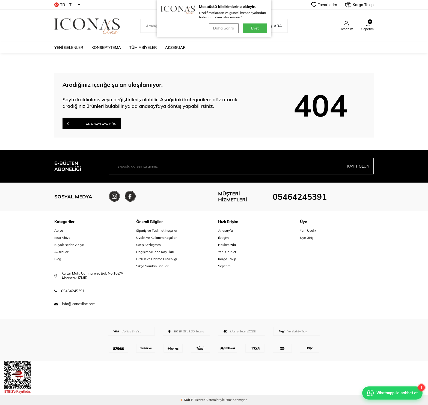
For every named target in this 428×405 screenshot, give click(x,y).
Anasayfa (225, 230)
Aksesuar (175, 47)
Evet (255, 28)
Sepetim (224, 266)
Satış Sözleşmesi (149, 245)
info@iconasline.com (78, 304)
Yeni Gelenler (68, 47)
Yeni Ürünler (227, 252)
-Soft (186, 400)
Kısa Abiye (62, 238)
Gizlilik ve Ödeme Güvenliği (156, 259)
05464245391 (300, 197)
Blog (57, 259)
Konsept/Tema (106, 47)
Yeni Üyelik (308, 230)
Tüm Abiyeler (143, 47)
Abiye (58, 230)
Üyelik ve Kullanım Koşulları (156, 238)
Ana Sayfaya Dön (92, 123)
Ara (275, 25)
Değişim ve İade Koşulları (155, 252)
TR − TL (67, 4)
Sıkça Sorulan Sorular (152, 266)
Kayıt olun (358, 166)
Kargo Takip (359, 4)
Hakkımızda (227, 245)
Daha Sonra (223, 28)
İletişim (223, 238)
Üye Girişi (307, 238)
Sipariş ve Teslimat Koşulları (157, 230)
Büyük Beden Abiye (69, 245)
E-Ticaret (198, 400)
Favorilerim (324, 4)
